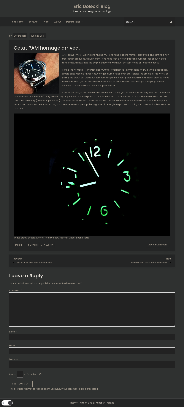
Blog (19, 244)
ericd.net (33, 21)
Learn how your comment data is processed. (74, 388)
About (57, 21)
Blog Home (17, 21)
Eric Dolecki (20, 35)
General (34, 244)
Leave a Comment (158, 244)
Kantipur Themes (105, 402)
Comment (15, 290)
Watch (49, 244)
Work (46, 21)
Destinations (74, 21)
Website (13, 359)
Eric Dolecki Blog (92, 6)
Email (12, 345)
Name (13, 331)
